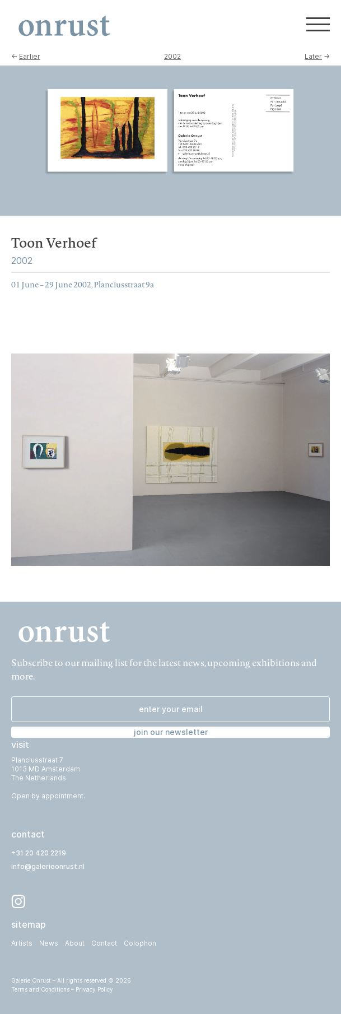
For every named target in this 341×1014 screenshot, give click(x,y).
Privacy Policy (94, 989)
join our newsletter (171, 732)
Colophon (140, 943)
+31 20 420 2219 (38, 853)
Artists (21, 943)
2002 (172, 56)
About (75, 943)
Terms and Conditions (40, 989)
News (48, 943)
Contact (104, 943)
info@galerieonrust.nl (48, 866)
